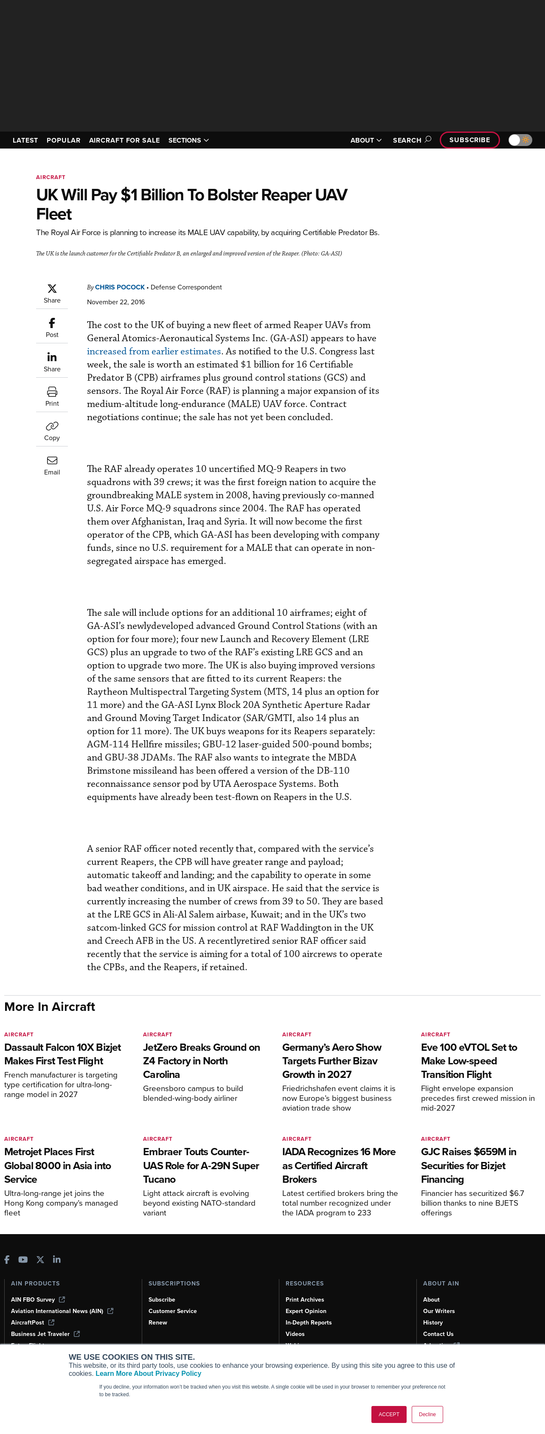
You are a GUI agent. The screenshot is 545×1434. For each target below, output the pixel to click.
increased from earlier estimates (154, 351)
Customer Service (173, 1311)
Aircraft (51, 177)
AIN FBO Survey (38, 1299)
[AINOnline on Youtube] (23, 1260)
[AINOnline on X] (40, 1260)
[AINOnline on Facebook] (7, 1260)
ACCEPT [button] (389, 1414)
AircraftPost (32, 1322)
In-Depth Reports (309, 1322)
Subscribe (469, 140)
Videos (295, 1334)
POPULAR (63, 140)
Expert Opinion (306, 1311)
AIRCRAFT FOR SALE (124, 140)
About (431, 1299)
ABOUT (366, 140)
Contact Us (438, 1334)
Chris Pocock (120, 287)
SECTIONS (189, 140)
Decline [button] (427, 1414)
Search (411, 140)
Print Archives (305, 1299)
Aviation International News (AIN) (62, 1311)
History (433, 1322)
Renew (158, 1322)
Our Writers (439, 1311)
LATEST (25, 140)
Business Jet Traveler (45, 1334)
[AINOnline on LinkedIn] (57, 1260)
